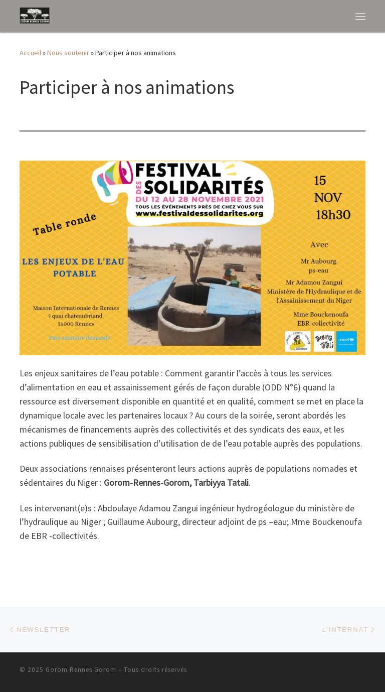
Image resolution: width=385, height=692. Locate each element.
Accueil (30, 52)
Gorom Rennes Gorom (81, 669)
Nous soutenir (68, 52)
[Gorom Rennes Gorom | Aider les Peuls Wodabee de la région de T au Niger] (35, 15)
